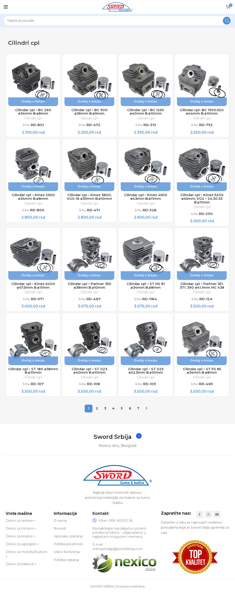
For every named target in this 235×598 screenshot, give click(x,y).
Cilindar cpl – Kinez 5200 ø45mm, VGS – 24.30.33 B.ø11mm (202, 201)
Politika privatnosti (68, 549)
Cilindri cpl (33, 119)
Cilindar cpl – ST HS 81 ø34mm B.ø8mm (145, 289)
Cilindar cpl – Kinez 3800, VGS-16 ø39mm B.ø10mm (89, 199)
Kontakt (100, 518)
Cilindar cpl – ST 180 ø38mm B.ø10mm (33, 375)
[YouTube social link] (217, 519)
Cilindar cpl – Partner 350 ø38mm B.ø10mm (89, 289)
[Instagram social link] (208, 519)
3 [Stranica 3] (105, 413)
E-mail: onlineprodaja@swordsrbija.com (117, 551)
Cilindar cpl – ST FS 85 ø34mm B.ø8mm (202, 375)
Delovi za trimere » (21, 533)
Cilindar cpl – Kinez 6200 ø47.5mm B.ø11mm (33, 289)
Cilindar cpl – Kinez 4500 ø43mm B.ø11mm (146, 199)
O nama (60, 525)
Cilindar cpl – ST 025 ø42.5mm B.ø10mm (146, 375)
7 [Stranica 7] (138, 413)
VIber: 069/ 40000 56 (112, 525)
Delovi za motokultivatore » (26, 559)
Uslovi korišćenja (67, 557)
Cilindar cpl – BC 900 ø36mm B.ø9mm (89, 112)
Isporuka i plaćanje (68, 541)
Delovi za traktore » (21, 569)
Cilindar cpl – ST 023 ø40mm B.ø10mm (89, 375)
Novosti (60, 533)
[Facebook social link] (199, 519)
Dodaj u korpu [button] (33, 101)
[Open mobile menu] (5, 6)
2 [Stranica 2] (97, 413)
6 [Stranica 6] (130, 413)
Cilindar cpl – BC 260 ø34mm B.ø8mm (33, 112)
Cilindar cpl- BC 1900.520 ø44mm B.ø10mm (202, 112)
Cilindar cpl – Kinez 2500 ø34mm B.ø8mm (33, 199)
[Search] (117, 20)
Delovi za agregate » (22, 549)
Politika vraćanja (66, 565)
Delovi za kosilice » (20, 541)
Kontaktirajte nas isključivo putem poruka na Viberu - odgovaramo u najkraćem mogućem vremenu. (119, 537)
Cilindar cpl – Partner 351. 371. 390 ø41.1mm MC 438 (202, 289)
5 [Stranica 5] (122, 413)
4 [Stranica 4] (113, 413)
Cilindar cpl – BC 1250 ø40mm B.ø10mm (145, 112)
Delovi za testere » (21, 525)
